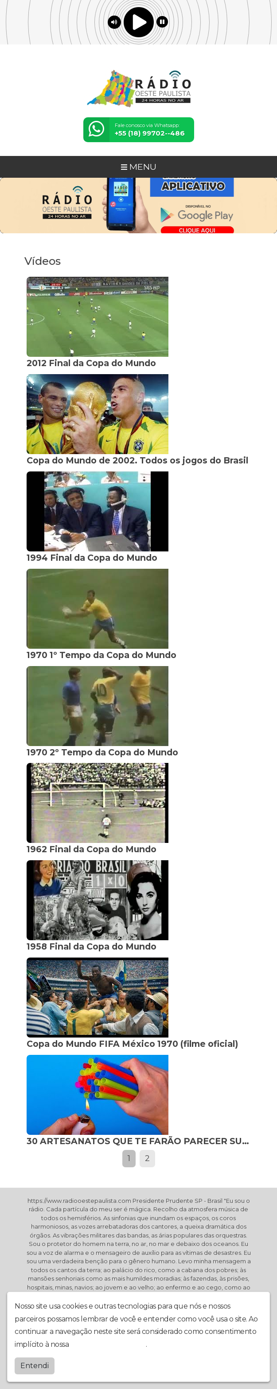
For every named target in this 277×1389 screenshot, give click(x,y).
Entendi (34, 1365)
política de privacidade (108, 1344)
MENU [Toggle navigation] (138, 166)
